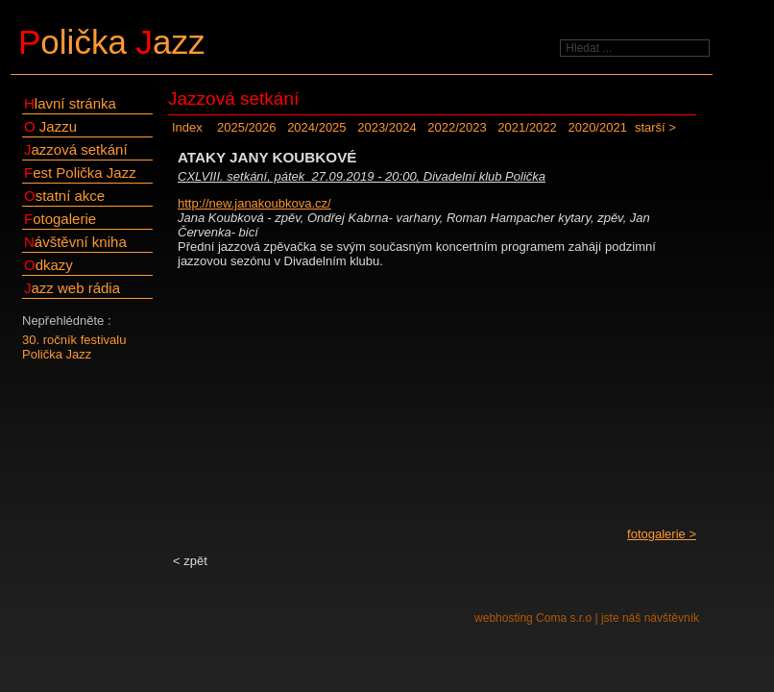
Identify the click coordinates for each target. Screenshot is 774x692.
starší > (655, 127)
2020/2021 (597, 127)
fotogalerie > (661, 534)
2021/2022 (526, 127)
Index (187, 127)
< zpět (190, 561)
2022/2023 (456, 127)
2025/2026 (246, 127)
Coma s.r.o (564, 618)
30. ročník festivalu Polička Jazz (74, 347)
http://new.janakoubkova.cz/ (254, 203)
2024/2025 (316, 127)
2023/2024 (386, 127)
